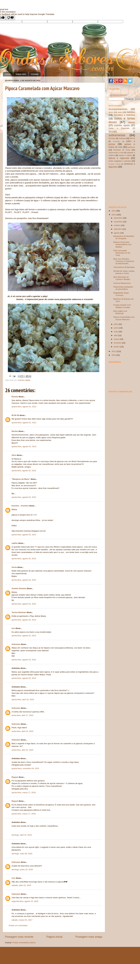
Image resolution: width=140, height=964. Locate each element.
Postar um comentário (18, 925)
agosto (117, 233)
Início (8, 74)
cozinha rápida (24, 380)
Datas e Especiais (119, 128)
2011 (114, 351)
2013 (114, 211)
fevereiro (118, 343)
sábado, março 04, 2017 (22, 920)
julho (116, 324)
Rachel (15, 431)
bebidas (131, 112)
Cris (13, 878)
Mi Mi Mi (15, 415)
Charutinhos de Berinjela (124, 267)
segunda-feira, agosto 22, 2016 (25, 901)
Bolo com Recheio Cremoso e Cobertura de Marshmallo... (123, 261)
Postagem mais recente (19, 936)
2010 (114, 355)
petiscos (131, 147)
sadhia (15, 543)
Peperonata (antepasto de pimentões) (123, 288)
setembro (118, 229)
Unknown (16, 644)
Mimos (132, 138)
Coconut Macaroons (122, 283)
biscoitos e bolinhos (124, 115)
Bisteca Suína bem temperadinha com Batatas (122, 244)
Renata (15, 397)
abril (116, 335)
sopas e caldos (125, 155)
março (117, 339)
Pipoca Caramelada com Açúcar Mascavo (42, 88)
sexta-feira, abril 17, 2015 (22, 715)
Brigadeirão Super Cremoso (121, 294)
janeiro (117, 347)
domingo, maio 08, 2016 (22, 854)
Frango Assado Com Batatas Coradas (122, 306)
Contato (35, 74)
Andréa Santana (19, 588)
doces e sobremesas (122, 133)
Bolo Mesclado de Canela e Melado (121, 278)
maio (116, 331)
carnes (131, 122)
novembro (118, 222)
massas (122, 138)
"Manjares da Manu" (21, 479)
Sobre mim (21, 74)
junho (116, 328)
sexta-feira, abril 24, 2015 (22, 731)
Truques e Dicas (114, 164)
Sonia (14, 567)
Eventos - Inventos (20, 506)
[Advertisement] (123, 187)
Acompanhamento (118, 109)
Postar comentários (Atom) (24, 943)
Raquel (15, 777)
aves (120, 112)
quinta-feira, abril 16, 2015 (23, 699)
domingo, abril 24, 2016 (22, 835)
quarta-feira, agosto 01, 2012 (24, 407)
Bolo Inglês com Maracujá (120, 312)
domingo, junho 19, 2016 (22, 869)
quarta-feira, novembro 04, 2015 (25, 768)
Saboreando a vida (116, 153)
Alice (14, 455)
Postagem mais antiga (88, 936)
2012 (114, 215)
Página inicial (54, 936)
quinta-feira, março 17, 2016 (24, 792)
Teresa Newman (19, 612)
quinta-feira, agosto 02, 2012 (24, 470)
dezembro (118, 218)
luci (13, 628)
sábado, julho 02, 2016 (21, 885)
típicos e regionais (119, 158)
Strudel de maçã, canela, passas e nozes (124, 272)
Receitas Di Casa (121, 150)
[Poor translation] (10, 17)
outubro (117, 225)
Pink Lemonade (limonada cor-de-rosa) (122, 252)
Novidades (116, 141)
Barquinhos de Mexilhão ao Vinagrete (123, 237)
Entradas (112, 138)
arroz (111, 112)
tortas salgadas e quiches (120, 161)
